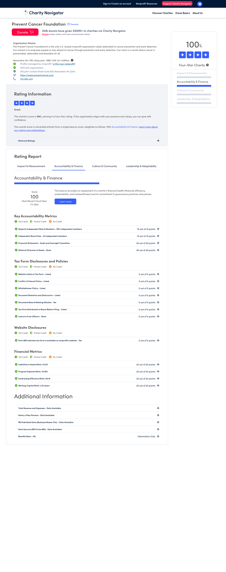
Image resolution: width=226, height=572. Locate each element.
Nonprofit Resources (146, 3)
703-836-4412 (26, 78)
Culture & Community (104, 166)
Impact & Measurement (31, 166)
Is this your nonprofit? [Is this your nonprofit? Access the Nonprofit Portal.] (64, 63)
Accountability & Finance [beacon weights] (125, 126)
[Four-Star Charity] (194, 65)
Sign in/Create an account (117, 3)
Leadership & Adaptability (141, 166)
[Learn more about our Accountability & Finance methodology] (65, 201)
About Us (198, 13)
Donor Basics (182, 13)
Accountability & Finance (68, 166)
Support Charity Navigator (177, 3)
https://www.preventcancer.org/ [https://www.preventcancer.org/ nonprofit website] (37, 75)
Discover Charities (162, 13)
